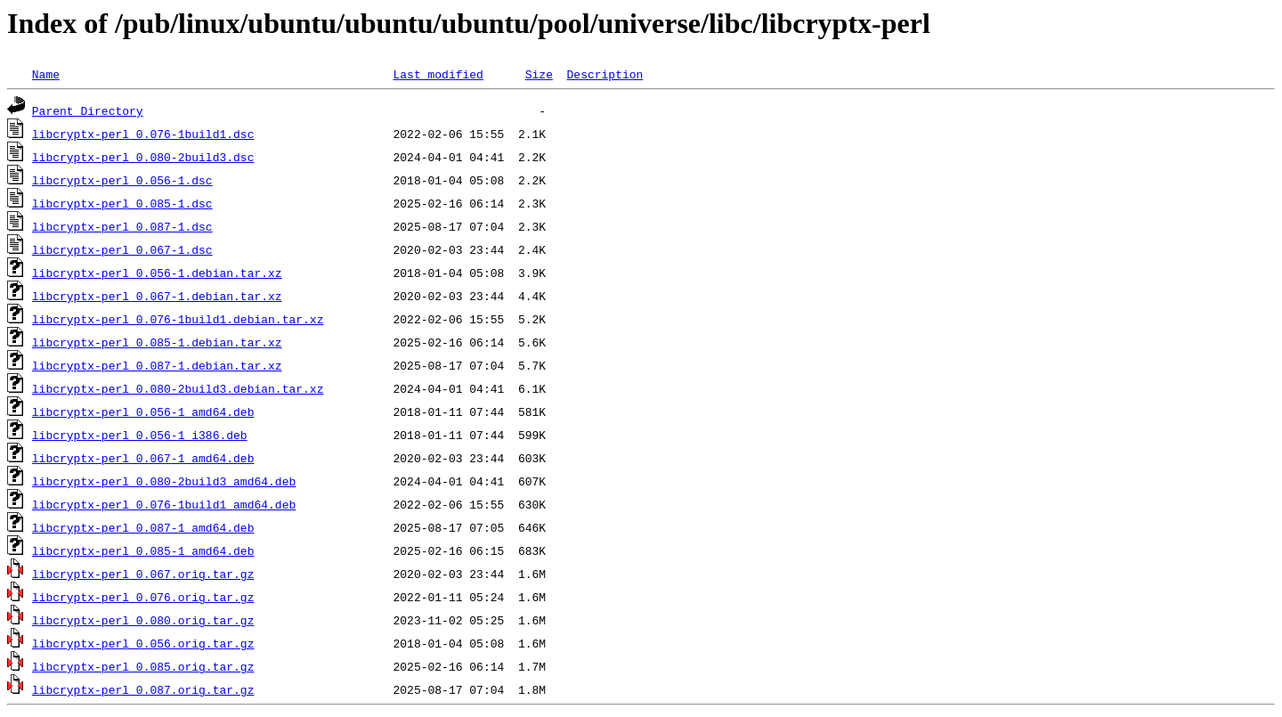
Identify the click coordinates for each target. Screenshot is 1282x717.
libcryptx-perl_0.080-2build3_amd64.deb (164, 481)
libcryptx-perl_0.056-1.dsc (122, 180)
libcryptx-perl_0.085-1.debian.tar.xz (157, 342)
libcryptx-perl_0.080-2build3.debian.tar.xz (178, 388)
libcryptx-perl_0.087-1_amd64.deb (143, 527)
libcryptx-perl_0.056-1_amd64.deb (143, 411)
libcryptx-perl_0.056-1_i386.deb (139, 435)
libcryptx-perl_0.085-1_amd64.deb (143, 550)
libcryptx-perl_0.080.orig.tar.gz (143, 620)
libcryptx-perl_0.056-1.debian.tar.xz (157, 273)
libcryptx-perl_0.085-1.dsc (122, 203)
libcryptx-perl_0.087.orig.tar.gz (143, 689)
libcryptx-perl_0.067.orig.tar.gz (143, 574)
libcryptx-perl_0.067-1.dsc (122, 249)
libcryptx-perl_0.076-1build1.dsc (143, 134)
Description (604, 74)
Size (539, 74)
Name (46, 74)
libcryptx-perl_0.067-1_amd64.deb (143, 458)
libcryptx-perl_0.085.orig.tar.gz (143, 666)
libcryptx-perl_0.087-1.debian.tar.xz (157, 365)
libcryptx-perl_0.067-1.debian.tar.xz (157, 296)
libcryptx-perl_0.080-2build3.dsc (143, 157)
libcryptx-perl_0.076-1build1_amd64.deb (164, 504)
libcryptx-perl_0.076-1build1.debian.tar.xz (178, 319)
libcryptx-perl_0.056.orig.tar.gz (143, 643)
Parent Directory (87, 110)
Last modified (438, 74)
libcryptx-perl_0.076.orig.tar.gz (143, 597)
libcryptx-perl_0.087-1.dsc (122, 226)
